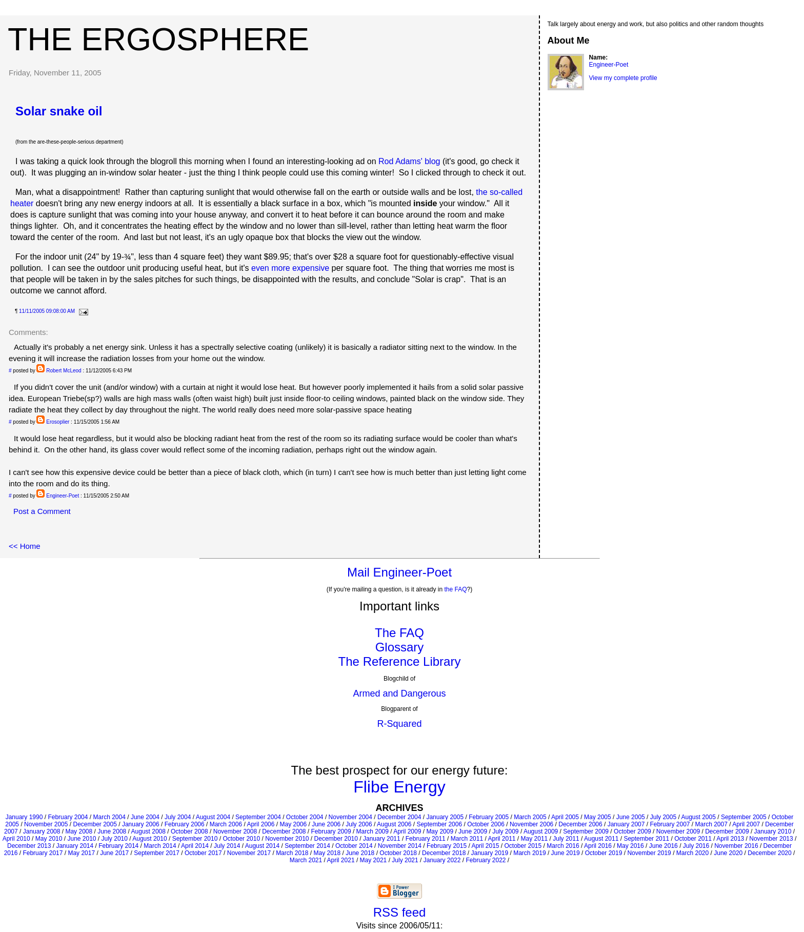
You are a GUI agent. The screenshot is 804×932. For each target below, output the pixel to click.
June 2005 (630, 817)
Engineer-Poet (62, 496)
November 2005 (46, 824)
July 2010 (115, 838)
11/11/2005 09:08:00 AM (47, 311)
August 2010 (149, 838)
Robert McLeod (63, 370)
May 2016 (630, 845)
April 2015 (485, 845)
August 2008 (148, 831)
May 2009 (439, 831)
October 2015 (523, 845)
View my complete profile (623, 78)
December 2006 (580, 824)
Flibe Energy (399, 787)
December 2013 (29, 845)
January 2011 (381, 838)
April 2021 (341, 860)
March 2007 (711, 824)
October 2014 (354, 845)
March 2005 (530, 817)
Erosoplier (57, 422)
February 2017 (43, 853)
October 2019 (603, 853)
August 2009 (541, 831)
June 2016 (663, 845)
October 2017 (203, 853)
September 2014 (307, 845)
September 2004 (258, 817)
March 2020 (692, 853)
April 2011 (501, 838)
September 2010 (195, 838)
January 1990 (24, 817)
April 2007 (746, 824)
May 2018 (327, 853)
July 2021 (405, 860)
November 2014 (399, 845)
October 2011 (693, 838)
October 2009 (632, 831)
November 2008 (235, 831)
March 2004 (109, 817)
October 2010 (241, 838)
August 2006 (394, 824)
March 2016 (563, 845)
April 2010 (16, 838)
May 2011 (534, 838)
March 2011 (467, 838)
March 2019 (529, 853)
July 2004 (178, 817)
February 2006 (185, 824)
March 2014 (160, 845)
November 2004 (350, 817)
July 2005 (663, 817)
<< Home (25, 546)
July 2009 (505, 831)
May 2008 (78, 831)
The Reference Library (399, 661)
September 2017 (156, 853)
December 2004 (399, 817)
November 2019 (649, 853)
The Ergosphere (158, 39)
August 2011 (601, 838)
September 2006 (439, 824)
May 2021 (373, 860)
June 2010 (81, 838)
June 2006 (326, 824)
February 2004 (68, 817)
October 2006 (486, 824)
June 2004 (145, 817)
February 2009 (331, 831)
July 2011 (566, 838)
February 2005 (489, 817)
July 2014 (227, 845)
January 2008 (42, 831)
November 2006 (531, 824)
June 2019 (565, 853)
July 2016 (696, 845)
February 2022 (486, 860)
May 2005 (597, 817)
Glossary (399, 647)
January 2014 (74, 845)
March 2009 (372, 831)
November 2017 (249, 853)
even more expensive (290, 268)
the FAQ (456, 589)
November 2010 (287, 838)
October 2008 (189, 831)
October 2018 (398, 853)
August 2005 (698, 817)
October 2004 (305, 817)
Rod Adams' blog (409, 161)
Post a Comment (42, 511)
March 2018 (292, 853)
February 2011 (426, 838)
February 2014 (118, 845)
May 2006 (293, 824)
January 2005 (445, 817)
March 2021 (306, 860)
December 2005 (94, 824)
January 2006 (140, 824)
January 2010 (773, 831)
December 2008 (284, 831)
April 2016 (598, 845)
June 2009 (472, 831)
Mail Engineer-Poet (399, 572)
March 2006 (226, 824)
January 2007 (626, 824)
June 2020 (728, 853)
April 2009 (407, 831)
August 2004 (213, 817)
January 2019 (489, 853)
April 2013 (730, 838)
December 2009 (727, 831)
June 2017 (114, 853)
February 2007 (670, 824)
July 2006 (359, 824)
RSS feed (399, 912)
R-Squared (399, 724)
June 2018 (360, 853)
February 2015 (447, 845)
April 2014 (195, 845)
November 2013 (771, 838)
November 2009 (678, 831)
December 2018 (444, 853)
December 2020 (769, 853)
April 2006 (260, 824)
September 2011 (646, 838)
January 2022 (442, 860)
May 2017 (81, 853)
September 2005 (744, 817)
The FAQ (399, 633)
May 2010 (49, 838)
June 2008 (111, 831)
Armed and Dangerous (399, 693)
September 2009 (586, 831)
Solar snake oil (58, 111)
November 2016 (736, 845)
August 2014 (262, 845)
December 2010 (336, 838)
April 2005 (565, 817)
